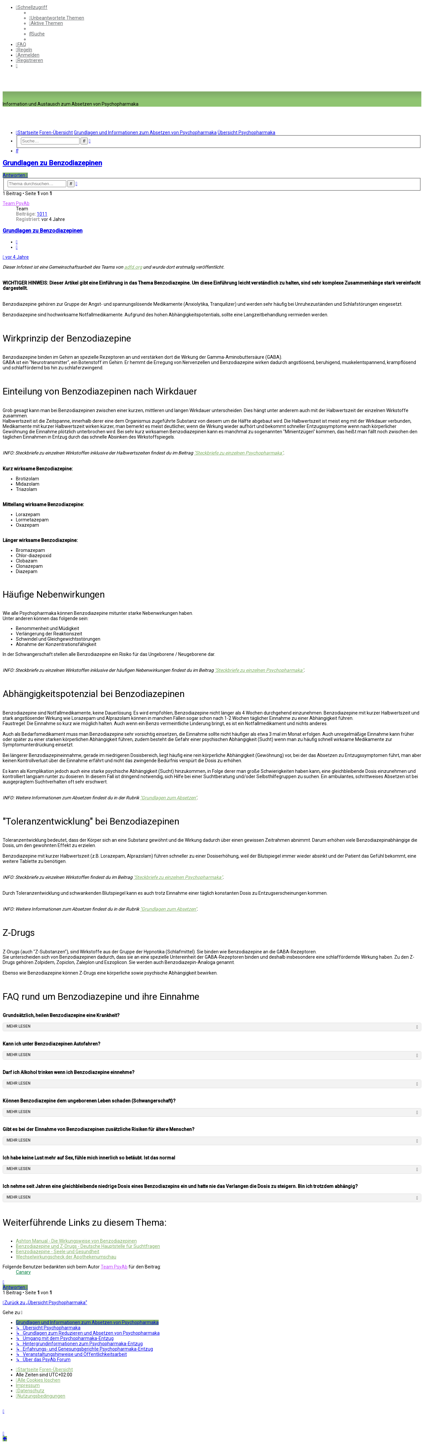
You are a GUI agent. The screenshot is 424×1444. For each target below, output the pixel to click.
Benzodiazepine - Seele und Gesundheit (57, 1251)
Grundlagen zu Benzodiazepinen (52, 163)
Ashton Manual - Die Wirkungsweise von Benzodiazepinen (76, 1241)
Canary (23, 1272)
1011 (42, 214)
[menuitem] (56, 18)
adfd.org (133, 267)
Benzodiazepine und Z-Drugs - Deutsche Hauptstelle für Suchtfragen (88, 1246)
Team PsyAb (16, 203)
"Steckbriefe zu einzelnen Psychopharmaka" (238, 452)
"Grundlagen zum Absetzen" (168, 797)
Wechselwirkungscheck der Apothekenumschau (66, 1256)
